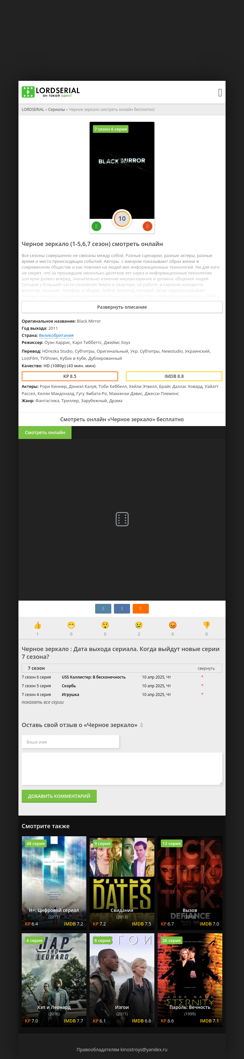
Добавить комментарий (59, 796)
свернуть (206, 668)
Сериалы (56, 109)
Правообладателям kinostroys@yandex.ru (122, 1049)
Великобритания (56, 335)
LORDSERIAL (33, 109)
